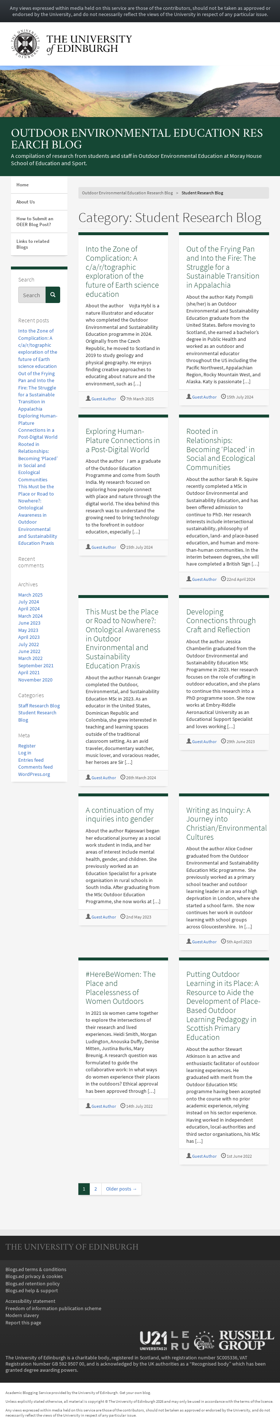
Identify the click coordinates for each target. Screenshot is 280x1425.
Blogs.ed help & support (31, 1291)
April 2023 (29, 637)
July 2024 (28, 602)
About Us (25, 202)
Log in (24, 753)
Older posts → (121, 1189)
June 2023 (29, 623)
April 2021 (29, 672)
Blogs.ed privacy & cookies (34, 1276)
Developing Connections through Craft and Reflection (221, 620)
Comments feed (35, 767)
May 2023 (28, 630)
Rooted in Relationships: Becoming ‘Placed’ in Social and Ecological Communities (220, 449)
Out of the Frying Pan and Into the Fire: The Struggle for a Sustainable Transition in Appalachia (223, 267)
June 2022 (29, 651)
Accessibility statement (30, 1301)
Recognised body (210, 1364)
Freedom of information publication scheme (53, 1308)
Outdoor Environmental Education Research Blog (137, 140)
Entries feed (31, 760)
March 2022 (30, 658)
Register (27, 746)
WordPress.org (34, 774)
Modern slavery (22, 1315)
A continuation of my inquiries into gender (120, 814)
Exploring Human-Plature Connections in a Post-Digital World (123, 440)
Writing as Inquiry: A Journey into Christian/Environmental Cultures (226, 823)
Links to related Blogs (32, 244)
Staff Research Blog (39, 706)
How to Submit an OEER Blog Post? (34, 222)
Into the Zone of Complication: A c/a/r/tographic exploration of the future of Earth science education (122, 271)
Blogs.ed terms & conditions (35, 1269)
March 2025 (30, 595)
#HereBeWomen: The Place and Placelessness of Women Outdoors (121, 987)
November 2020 (35, 680)
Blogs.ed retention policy (32, 1284)
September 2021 (36, 666)
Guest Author (104, 398)
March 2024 (30, 616)
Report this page (23, 1323)
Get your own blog (135, 1392)
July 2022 (28, 644)
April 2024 (29, 609)
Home (22, 185)
